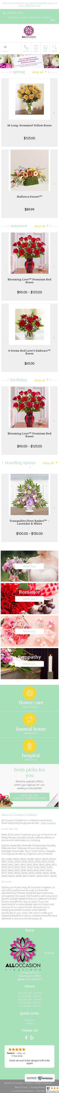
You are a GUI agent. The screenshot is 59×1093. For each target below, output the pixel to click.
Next (54, 112)
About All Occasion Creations (19, 814)
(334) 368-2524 (15, 12)
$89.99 (29, 209)
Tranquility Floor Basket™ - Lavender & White (29, 522)
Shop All (37, 72)
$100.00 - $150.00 (29, 533)
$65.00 (29, 363)
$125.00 (29, 138)
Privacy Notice (38, 1087)
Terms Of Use (21, 1087)
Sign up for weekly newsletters (29, 797)
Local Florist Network (23, 1091)
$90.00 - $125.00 (29, 292)
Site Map (41, 1091)
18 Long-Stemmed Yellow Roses (29, 125)
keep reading (48, 823)
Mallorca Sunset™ (29, 196)
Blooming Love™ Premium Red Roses (29, 281)
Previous (4, 112)
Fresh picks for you (29, 778)
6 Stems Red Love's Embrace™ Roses (29, 352)
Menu (5, 51)
